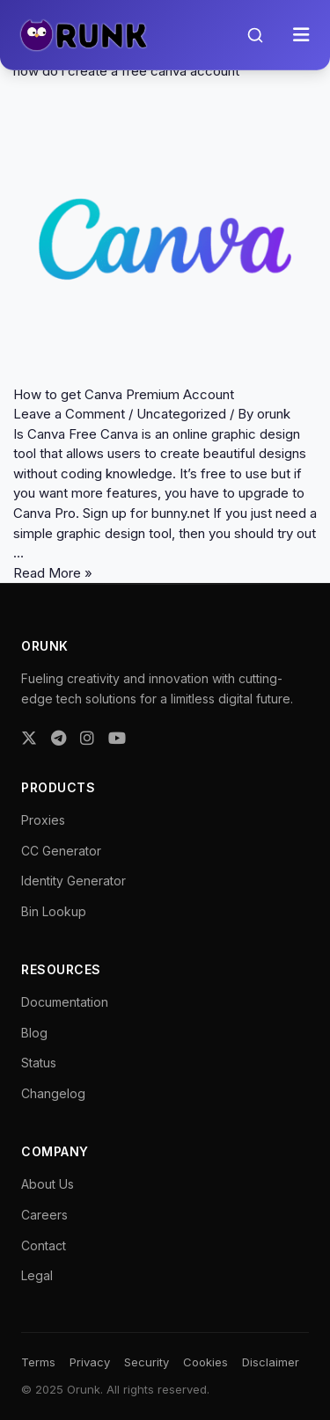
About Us (47, 1183)
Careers (44, 1214)
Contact (43, 1245)
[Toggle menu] (301, 35)
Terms (38, 1362)
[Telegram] (58, 738)
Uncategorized (181, 413)
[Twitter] (29, 738)
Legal (37, 1275)
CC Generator (61, 850)
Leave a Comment (69, 413)
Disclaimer (270, 1362)
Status (38, 1062)
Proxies (43, 819)
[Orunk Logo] (83, 35)
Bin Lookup (53, 911)
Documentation (64, 1001)
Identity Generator (73, 880)
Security (146, 1362)
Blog (34, 1032)
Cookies (205, 1362)
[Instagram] (87, 738)
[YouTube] (117, 738)
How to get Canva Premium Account (123, 394)
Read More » (52, 572)
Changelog (53, 1093)
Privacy (90, 1362)
